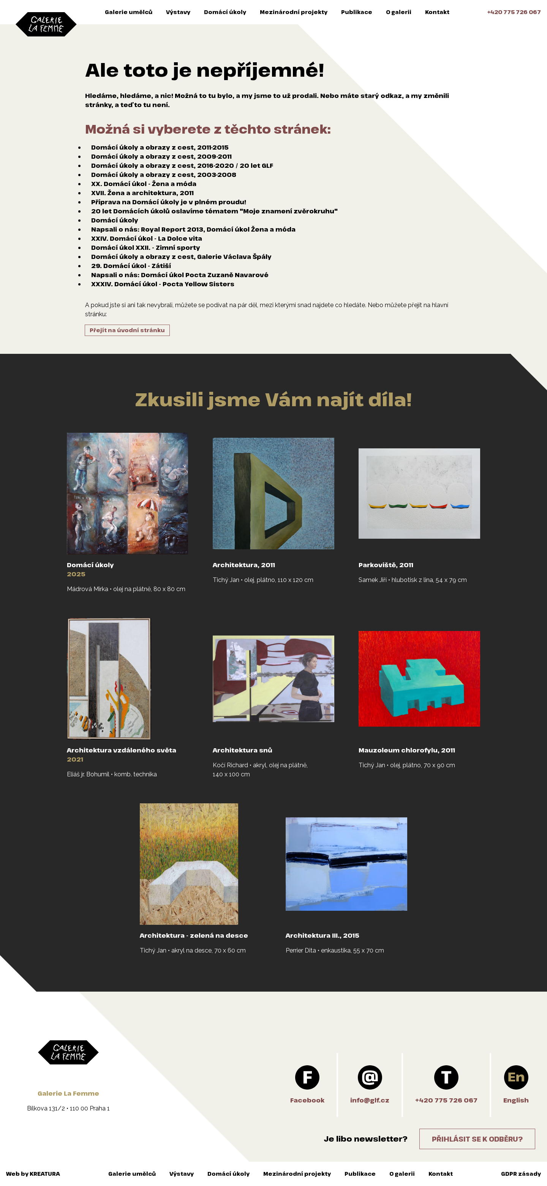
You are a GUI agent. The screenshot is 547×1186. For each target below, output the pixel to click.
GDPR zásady (521, 1173)
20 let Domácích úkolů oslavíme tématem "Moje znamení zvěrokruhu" (214, 211)
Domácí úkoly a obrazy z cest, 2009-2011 (161, 156)
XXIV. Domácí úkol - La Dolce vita (146, 238)
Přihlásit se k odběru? (477, 1138)
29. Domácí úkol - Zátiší (131, 266)
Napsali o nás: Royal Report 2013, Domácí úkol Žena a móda (193, 229)
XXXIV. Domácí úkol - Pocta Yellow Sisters (162, 284)
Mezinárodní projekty (293, 12)
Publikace (356, 12)
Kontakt (437, 12)
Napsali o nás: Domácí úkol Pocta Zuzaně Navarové (180, 275)
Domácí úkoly (225, 12)
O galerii (398, 12)
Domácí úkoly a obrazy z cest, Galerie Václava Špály (181, 256)
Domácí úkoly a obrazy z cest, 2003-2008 (163, 174)
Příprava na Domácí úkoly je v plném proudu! (168, 202)
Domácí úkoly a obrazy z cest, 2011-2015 (160, 147)
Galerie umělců (128, 12)
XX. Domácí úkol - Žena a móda (143, 184)
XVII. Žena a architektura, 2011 (142, 193)
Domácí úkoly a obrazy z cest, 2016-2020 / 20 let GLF (182, 165)
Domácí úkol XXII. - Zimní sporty (145, 247)
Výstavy (178, 12)
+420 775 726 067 (514, 12)
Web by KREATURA (33, 1173)
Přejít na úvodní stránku (127, 330)
